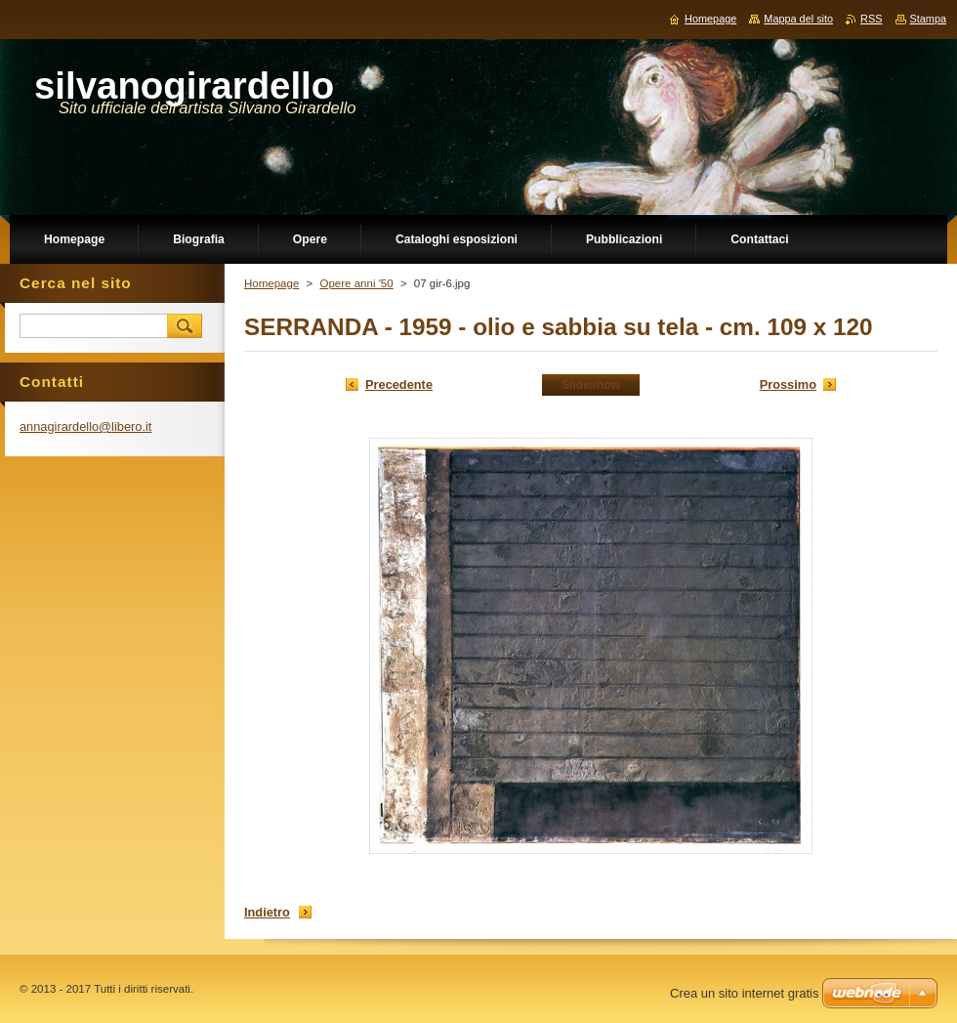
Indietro (267, 912)
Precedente (399, 384)
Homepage (271, 283)
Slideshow (591, 385)
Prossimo (788, 384)
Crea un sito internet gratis (744, 993)
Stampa (928, 18)
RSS (871, 18)
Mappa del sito (798, 18)
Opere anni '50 (356, 283)
